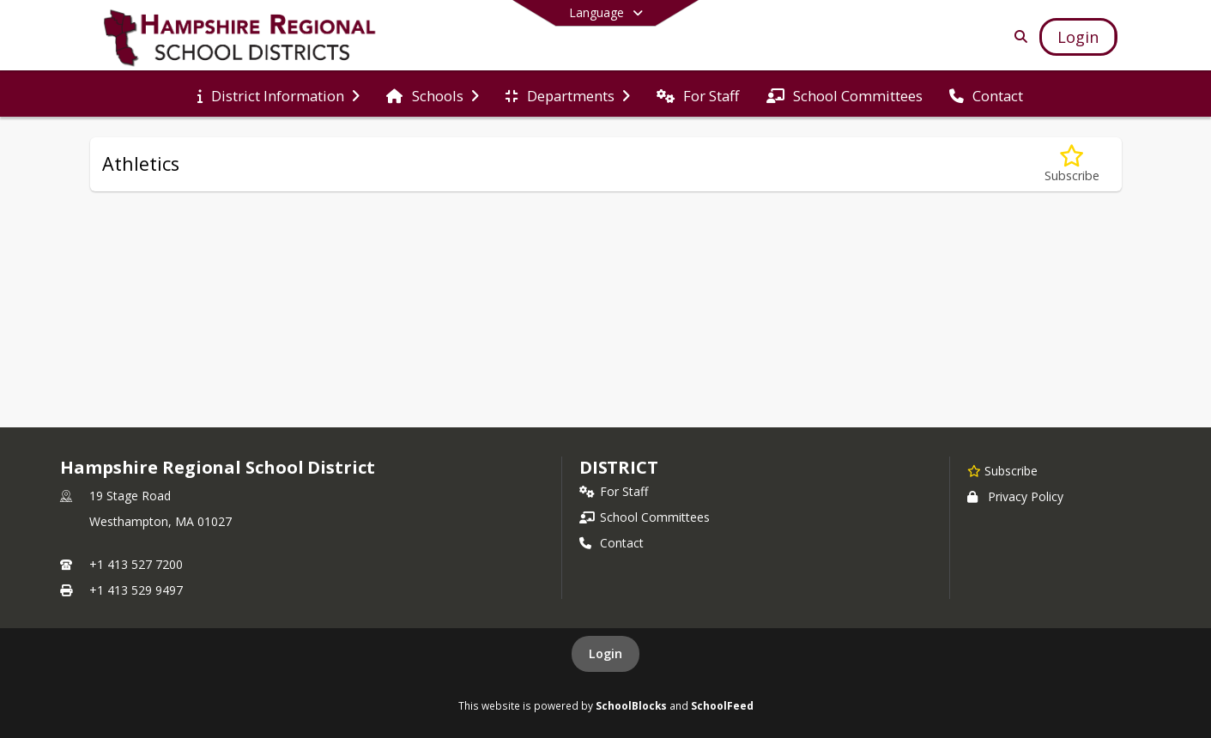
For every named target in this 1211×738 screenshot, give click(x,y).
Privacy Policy (1015, 496)
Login (605, 653)
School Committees (644, 517)
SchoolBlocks (631, 705)
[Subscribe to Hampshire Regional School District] (1002, 470)
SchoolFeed (722, 705)
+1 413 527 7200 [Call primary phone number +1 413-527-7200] (136, 564)
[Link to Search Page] (1017, 36)
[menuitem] (278, 94)
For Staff (613, 491)
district (618, 467)
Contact (611, 543)
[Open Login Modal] (1078, 37)
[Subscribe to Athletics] (1072, 164)
